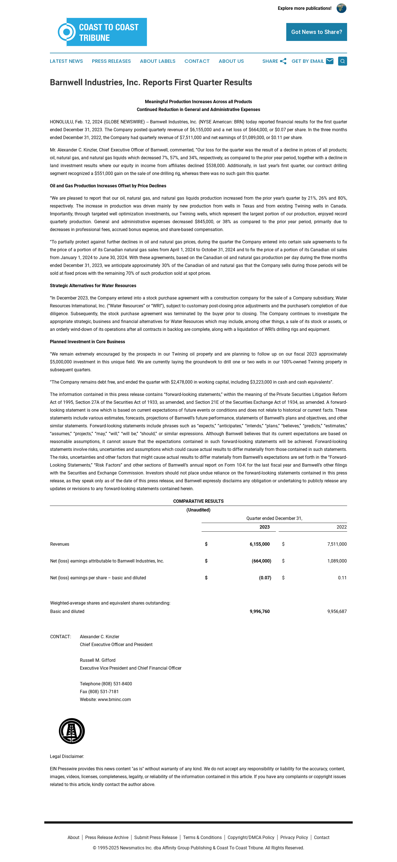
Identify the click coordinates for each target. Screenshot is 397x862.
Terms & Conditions (202, 837)
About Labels (158, 61)
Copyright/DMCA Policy (251, 837)
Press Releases (111, 61)
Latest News (66, 61)
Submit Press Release (155, 837)
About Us (231, 61)
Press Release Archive (106, 837)
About (73, 837)
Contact (197, 61)
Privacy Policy (294, 837)
